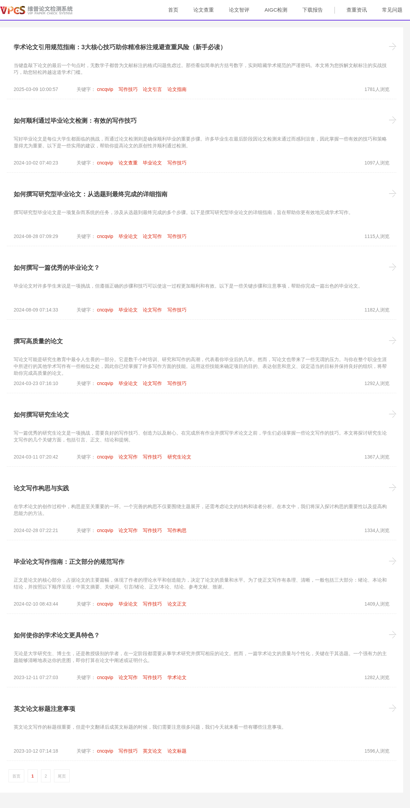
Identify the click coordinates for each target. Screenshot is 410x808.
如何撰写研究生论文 (41, 414)
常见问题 (392, 10)
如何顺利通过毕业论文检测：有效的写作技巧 (75, 120)
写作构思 (177, 530)
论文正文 (177, 604)
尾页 (62, 776)
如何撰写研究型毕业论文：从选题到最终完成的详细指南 (90, 194)
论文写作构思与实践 (41, 488)
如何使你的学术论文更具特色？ (57, 635)
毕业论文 (152, 162)
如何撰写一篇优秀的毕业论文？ (57, 267)
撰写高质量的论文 (38, 341)
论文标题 (177, 751)
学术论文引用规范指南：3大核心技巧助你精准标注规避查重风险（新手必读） (120, 47)
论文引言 (152, 89)
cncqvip (105, 89)
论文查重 (203, 10)
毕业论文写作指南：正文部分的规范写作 (69, 561)
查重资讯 (356, 10)
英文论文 (152, 751)
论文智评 (239, 10)
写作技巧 (128, 89)
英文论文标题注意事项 (44, 708)
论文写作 (152, 236)
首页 (173, 10)
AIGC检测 (275, 10)
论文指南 (177, 89)
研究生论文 (179, 457)
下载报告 (312, 10)
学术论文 (177, 677)
